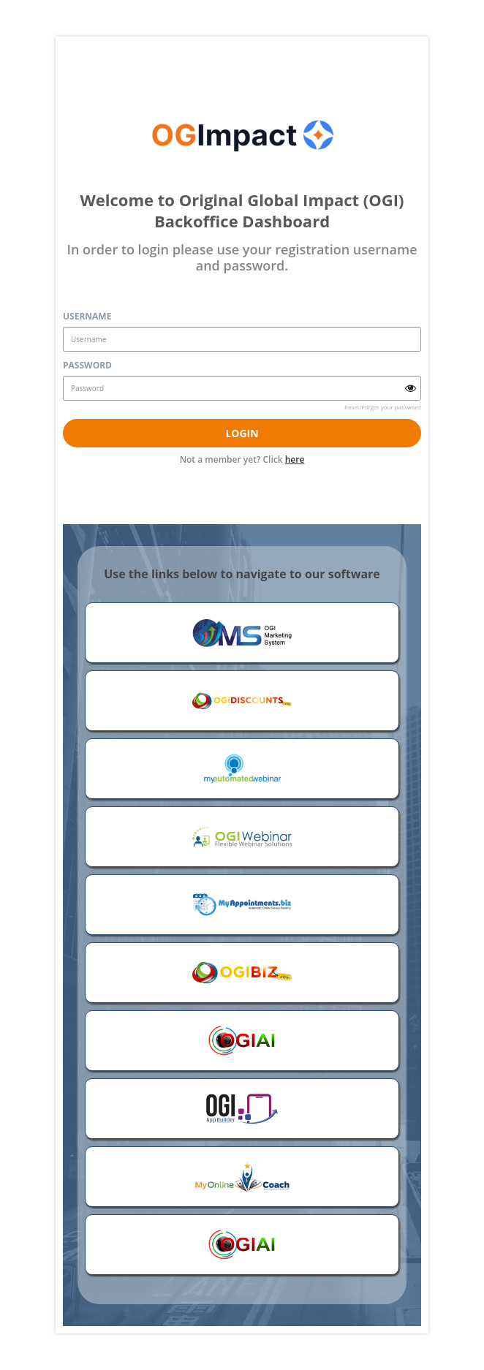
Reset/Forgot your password (382, 407)
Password (87, 365)
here (295, 459)
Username (87, 316)
